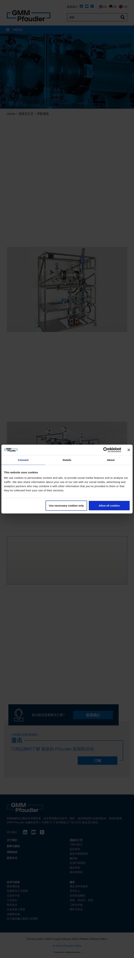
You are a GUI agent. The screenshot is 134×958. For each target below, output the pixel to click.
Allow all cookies (109, 505)
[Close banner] (129, 450)
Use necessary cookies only (66, 505)
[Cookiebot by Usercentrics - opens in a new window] (106, 449)
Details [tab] (67, 459)
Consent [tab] (23, 459)
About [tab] (111, 459)
